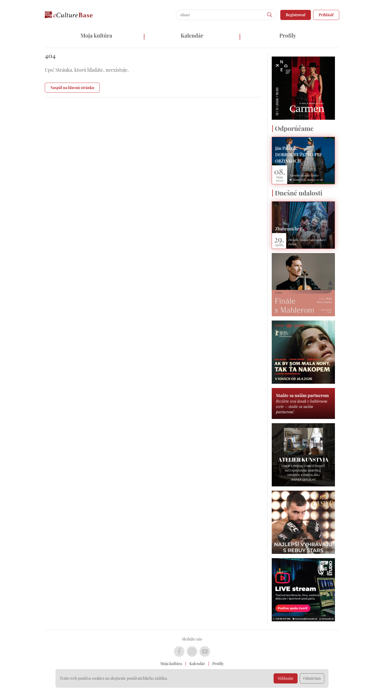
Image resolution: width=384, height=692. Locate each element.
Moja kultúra (96, 35)
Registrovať (296, 14)
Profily (287, 35)
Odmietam (312, 678)
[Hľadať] (270, 15)
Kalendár (192, 35)
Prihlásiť (326, 14)
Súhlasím (285, 678)
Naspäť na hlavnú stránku (72, 87)
